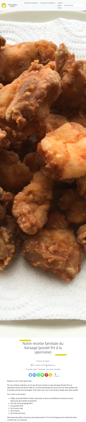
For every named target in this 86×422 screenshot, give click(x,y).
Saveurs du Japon (43, 361)
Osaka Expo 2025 (60, 5)
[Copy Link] (50, 375)
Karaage (42, 369)
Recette (57, 369)
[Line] (42, 375)
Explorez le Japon (30, 3)
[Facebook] (34, 375)
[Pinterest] (46, 375)
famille (29, 369)
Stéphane (51, 365)
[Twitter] (30, 375)
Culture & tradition (47, 3)
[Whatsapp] (38, 375)
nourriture (50, 369)
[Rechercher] (73, 5)
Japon (35, 369)
